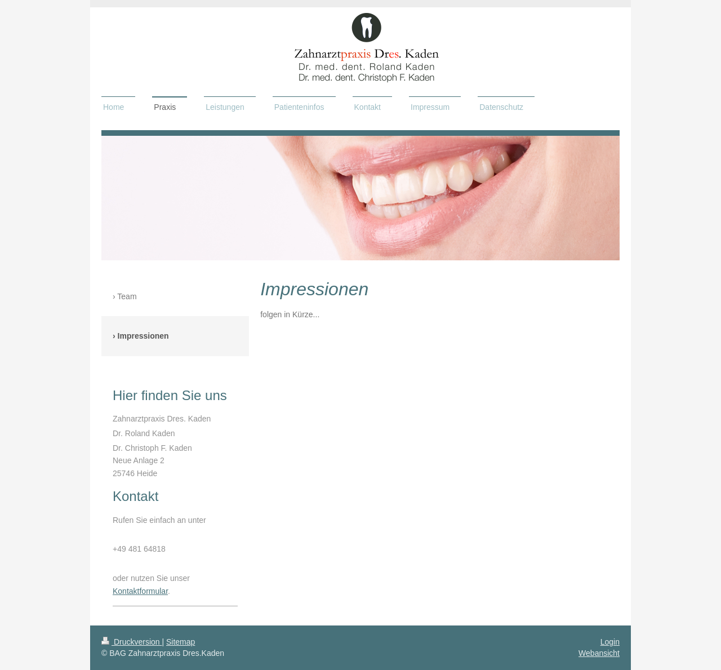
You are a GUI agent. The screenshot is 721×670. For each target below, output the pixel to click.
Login (610, 641)
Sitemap (180, 641)
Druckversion (131, 641)
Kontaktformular (140, 591)
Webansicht (599, 653)
